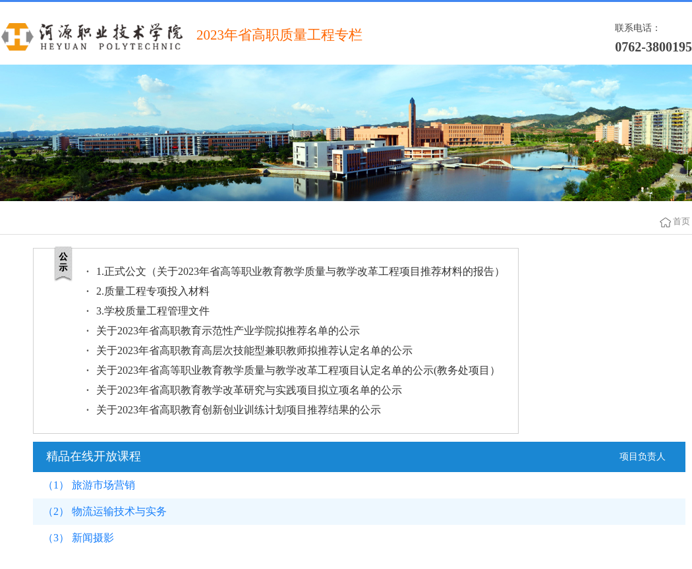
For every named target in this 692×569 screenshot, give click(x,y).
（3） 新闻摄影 (78, 537)
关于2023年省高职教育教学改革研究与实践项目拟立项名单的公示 (249, 390)
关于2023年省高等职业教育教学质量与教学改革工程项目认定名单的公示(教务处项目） (298, 370)
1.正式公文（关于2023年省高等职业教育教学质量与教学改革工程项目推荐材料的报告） (300, 271)
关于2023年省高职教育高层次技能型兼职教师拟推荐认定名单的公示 (254, 350)
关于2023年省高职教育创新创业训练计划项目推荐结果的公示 (238, 409)
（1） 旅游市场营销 (89, 485)
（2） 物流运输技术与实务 (105, 511)
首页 (681, 221)
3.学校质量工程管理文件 (153, 310)
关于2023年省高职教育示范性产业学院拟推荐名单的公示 (228, 330)
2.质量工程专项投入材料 (153, 291)
